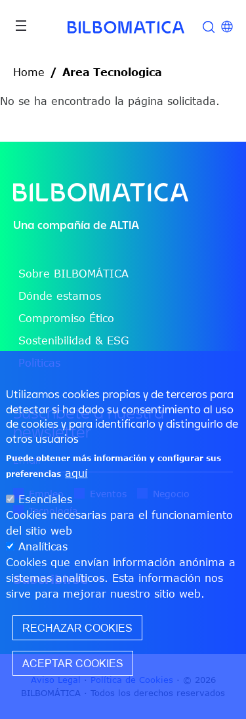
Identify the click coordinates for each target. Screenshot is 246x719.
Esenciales (45, 499)
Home (29, 72)
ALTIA (124, 224)
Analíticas (43, 546)
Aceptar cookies (72, 663)
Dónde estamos (59, 296)
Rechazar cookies (77, 628)
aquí (76, 473)
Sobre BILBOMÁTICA (73, 273)
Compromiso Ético (66, 318)
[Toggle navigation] (21, 25)
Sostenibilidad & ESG (73, 340)
